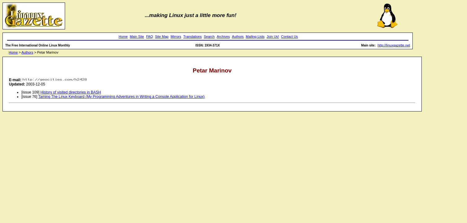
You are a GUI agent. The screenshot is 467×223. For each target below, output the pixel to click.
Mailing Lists (255, 36)
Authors (238, 36)
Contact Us (289, 36)
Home (123, 36)
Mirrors (175, 36)
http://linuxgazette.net (394, 45)
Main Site (137, 36)
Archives (223, 36)
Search (209, 36)
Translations (192, 36)
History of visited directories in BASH (70, 92)
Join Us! (273, 36)
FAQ (149, 36)
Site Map (161, 36)
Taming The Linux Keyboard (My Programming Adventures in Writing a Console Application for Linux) (121, 96)
